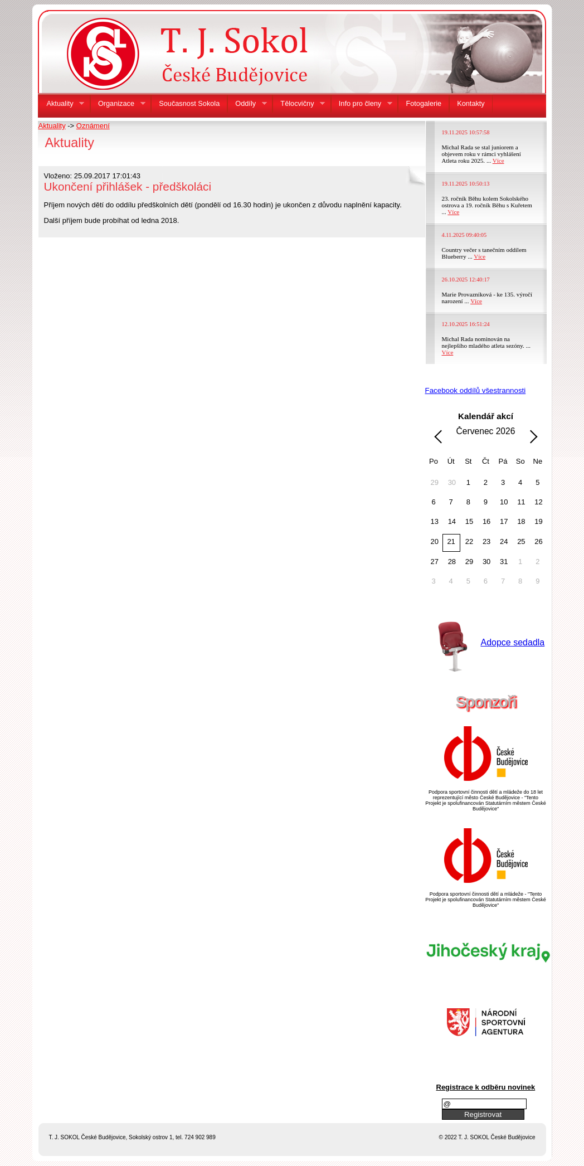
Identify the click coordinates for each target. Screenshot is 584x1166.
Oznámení (93, 126)
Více (498, 160)
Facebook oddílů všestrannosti (475, 390)
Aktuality (52, 126)
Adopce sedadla (513, 642)
